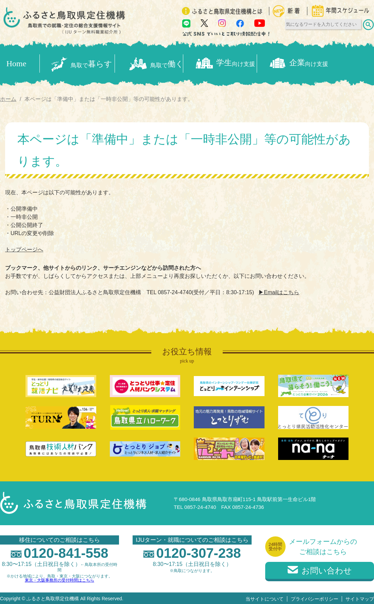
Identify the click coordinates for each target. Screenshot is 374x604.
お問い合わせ (320, 569)
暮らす (82, 62)
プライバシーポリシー (314, 597)
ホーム (8, 98)
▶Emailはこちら (278, 291)
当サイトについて (264, 597)
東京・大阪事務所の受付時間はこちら (59, 578)
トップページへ (24, 248)
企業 (338, 63)
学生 (253, 63)
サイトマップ (359, 597)
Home (16, 62)
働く (168, 63)
